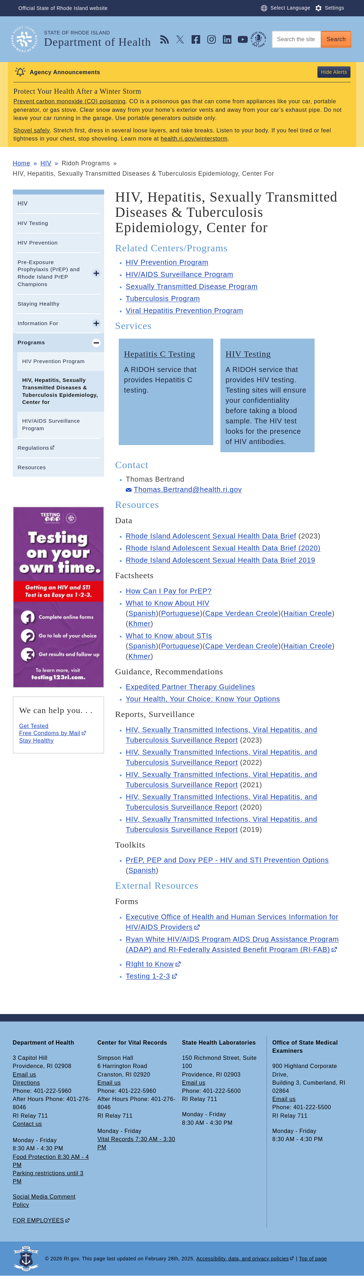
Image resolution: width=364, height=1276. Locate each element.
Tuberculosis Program (163, 298)
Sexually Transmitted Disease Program (192, 286)
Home (21, 163)
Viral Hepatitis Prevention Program (184, 310)
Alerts (340, 72)
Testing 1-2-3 (148, 976)
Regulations (33, 448)
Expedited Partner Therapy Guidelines (190, 687)
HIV (46, 163)
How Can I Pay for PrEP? (169, 591)
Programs (31, 342)
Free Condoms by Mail (49, 733)
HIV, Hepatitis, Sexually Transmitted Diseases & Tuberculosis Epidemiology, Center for (60, 391)
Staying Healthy (38, 304)
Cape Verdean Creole (241, 613)
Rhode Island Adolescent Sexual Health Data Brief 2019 (220, 560)
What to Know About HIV (168, 603)
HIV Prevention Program (53, 361)
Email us (24, 1075)
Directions (26, 1083)
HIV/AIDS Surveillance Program (51, 424)
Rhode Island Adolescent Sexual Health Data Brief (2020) (223, 548)
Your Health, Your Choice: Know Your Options (203, 699)
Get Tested (34, 726)
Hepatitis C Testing (160, 353)
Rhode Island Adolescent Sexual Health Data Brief (211, 536)
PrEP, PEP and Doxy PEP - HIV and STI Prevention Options (227, 860)
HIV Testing (32, 223)
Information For (37, 323)
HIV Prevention (37, 243)
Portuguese (180, 613)
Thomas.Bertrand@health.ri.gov (188, 489)
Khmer (139, 624)
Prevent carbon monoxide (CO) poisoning (70, 101)
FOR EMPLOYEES (38, 1220)
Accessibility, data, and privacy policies (242, 1258)
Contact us (27, 1124)
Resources (31, 467)
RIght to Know (150, 964)
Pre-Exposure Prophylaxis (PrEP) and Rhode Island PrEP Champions (48, 273)
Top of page (313, 1258)
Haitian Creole (308, 613)
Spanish (142, 613)
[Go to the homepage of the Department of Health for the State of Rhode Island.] (28, 39)
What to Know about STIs (169, 636)
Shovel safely (32, 130)
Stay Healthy (36, 741)
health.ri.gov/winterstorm (194, 139)
